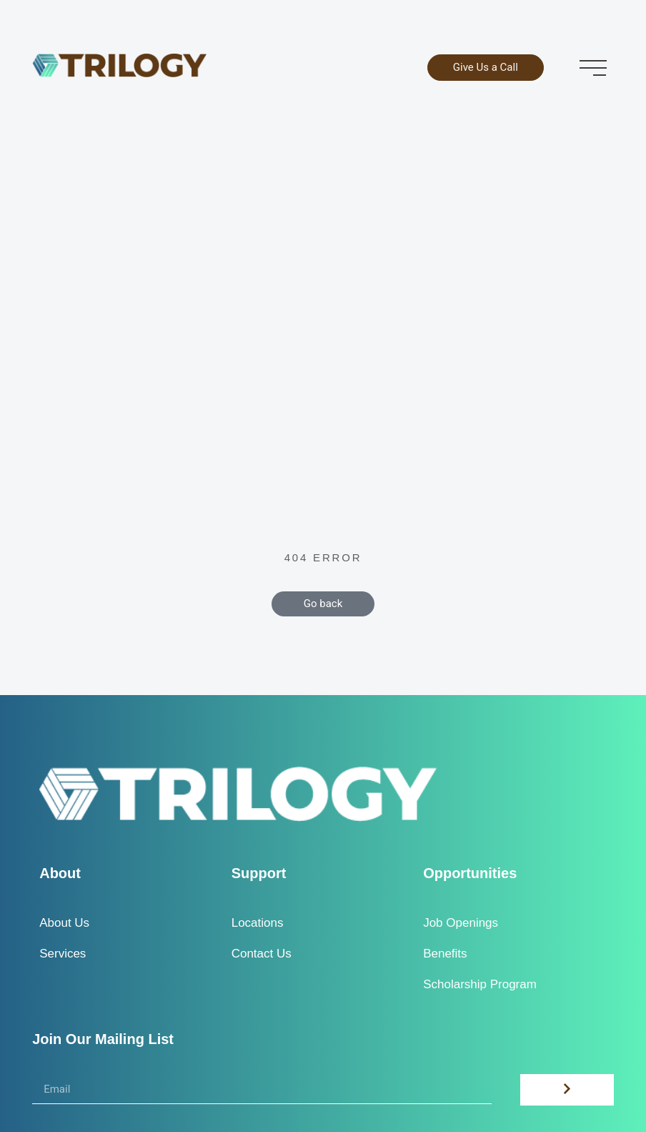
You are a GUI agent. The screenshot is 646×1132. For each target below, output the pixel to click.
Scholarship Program (480, 984)
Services (62, 953)
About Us (64, 923)
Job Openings (460, 923)
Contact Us (262, 953)
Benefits (445, 953)
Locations (258, 923)
